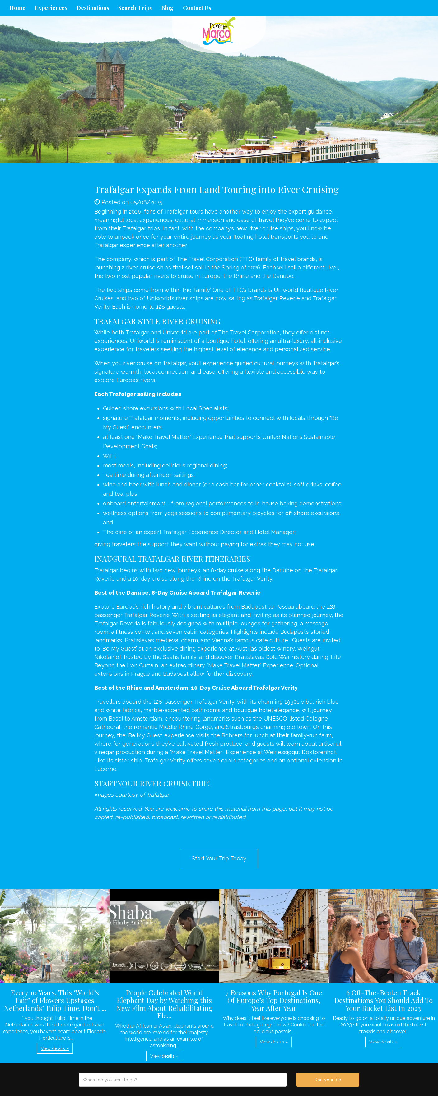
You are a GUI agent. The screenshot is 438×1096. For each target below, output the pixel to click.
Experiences (51, 8)
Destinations (93, 8)
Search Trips (135, 8)
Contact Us (197, 8)
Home (17, 8)
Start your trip (327, 1079)
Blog (167, 8)
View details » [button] (55, 1048)
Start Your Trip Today (219, 858)
